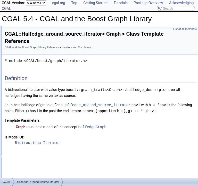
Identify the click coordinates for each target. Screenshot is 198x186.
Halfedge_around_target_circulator (41, 121)
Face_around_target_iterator (36, 144)
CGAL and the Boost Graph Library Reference (96, 47)
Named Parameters (26, 53)
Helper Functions (24, 81)
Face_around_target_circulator (38, 116)
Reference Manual (21, 42)
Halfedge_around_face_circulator (40, 127)
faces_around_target (31, 172)
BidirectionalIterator (102, 158)
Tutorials (121, 3)
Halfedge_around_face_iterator (38, 104)
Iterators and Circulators (29, 87)
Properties (20, 64)
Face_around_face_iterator (35, 133)
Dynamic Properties (26, 70)
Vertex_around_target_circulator (39, 155)
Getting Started (95, 3)
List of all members (185, 29)
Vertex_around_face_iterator (36, 150)
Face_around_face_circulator (37, 138)
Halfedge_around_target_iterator (39, 98)
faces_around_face (30, 167)
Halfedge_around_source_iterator (40, 93)
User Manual (17, 36)
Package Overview (148, 3)
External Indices (24, 76)
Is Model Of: (79, 153)
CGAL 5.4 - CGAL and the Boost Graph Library (37, 30)
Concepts (19, 59)
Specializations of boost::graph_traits (38, 47)
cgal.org (58, 3)
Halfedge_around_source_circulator (41, 110)
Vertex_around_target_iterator (37, 161)
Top (74, 3)
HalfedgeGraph (157, 143)
